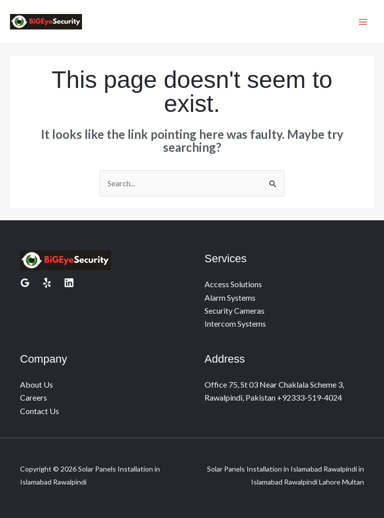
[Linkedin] (69, 283)
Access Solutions (233, 284)
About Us (36, 384)
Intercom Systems (235, 323)
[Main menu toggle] (363, 22)
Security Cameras (234, 310)
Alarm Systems (230, 297)
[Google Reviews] (25, 283)
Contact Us (39, 411)
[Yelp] (47, 283)
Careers (33, 397)
